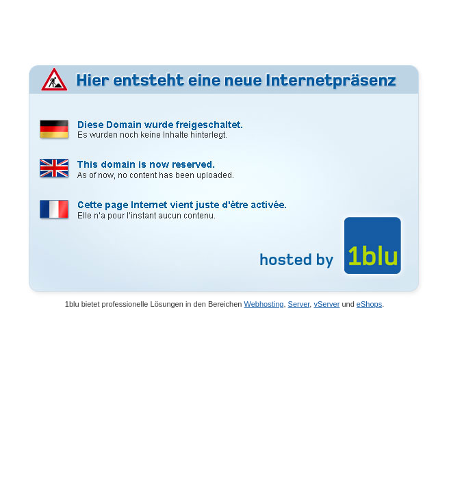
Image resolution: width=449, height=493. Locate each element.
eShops (369, 304)
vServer (326, 304)
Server (299, 304)
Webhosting (264, 304)
